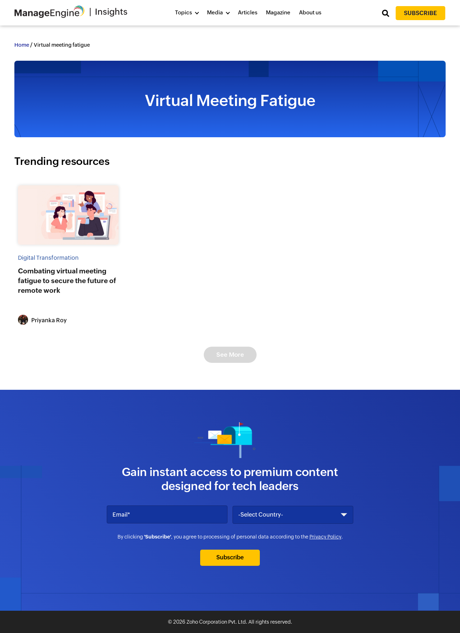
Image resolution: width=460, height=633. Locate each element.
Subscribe (420, 13)
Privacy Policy (325, 537)
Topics (183, 12)
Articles (247, 12)
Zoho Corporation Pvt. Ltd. (217, 622)
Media (215, 12)
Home (21, 45)
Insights (111, 12)
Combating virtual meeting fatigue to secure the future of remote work (67, 280)
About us (310, 12)
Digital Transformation (48, 257)
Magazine (278, 12)
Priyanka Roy (49, 320)
